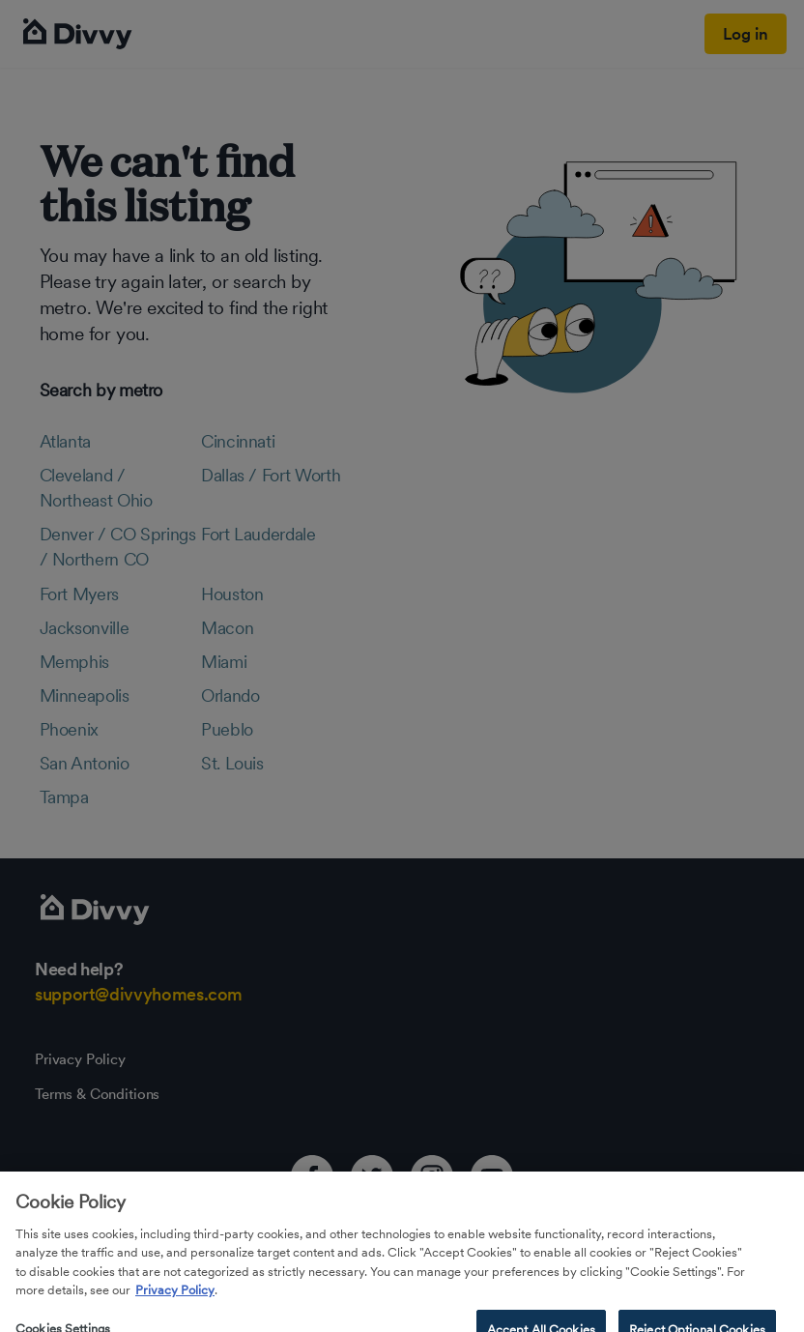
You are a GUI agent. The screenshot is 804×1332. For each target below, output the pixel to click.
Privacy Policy (175, 1306)
